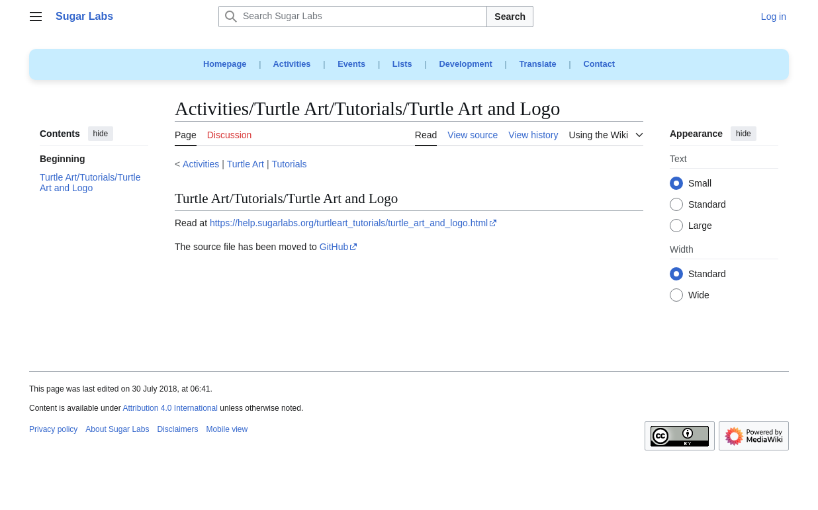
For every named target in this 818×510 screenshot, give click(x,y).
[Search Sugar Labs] (352, 16)
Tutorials (288, 164)
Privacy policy (53, 429)
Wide (698, 295)
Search (509, 16)
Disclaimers (177, 429)
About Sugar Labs (117, 429)
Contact (599, 64)
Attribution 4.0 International (169, 408)
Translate (538, 64)
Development (465, 64)
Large (700, 226)
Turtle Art (245, 164)
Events (351, 64)
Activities (292, 64)
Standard (707, 205)
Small (699, 184)
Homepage (224, 64)
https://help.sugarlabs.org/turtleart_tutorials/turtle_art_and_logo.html (349, 223)
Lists (402, 64)
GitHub (334, 246)
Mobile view (227, 429)
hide (101, 133)
